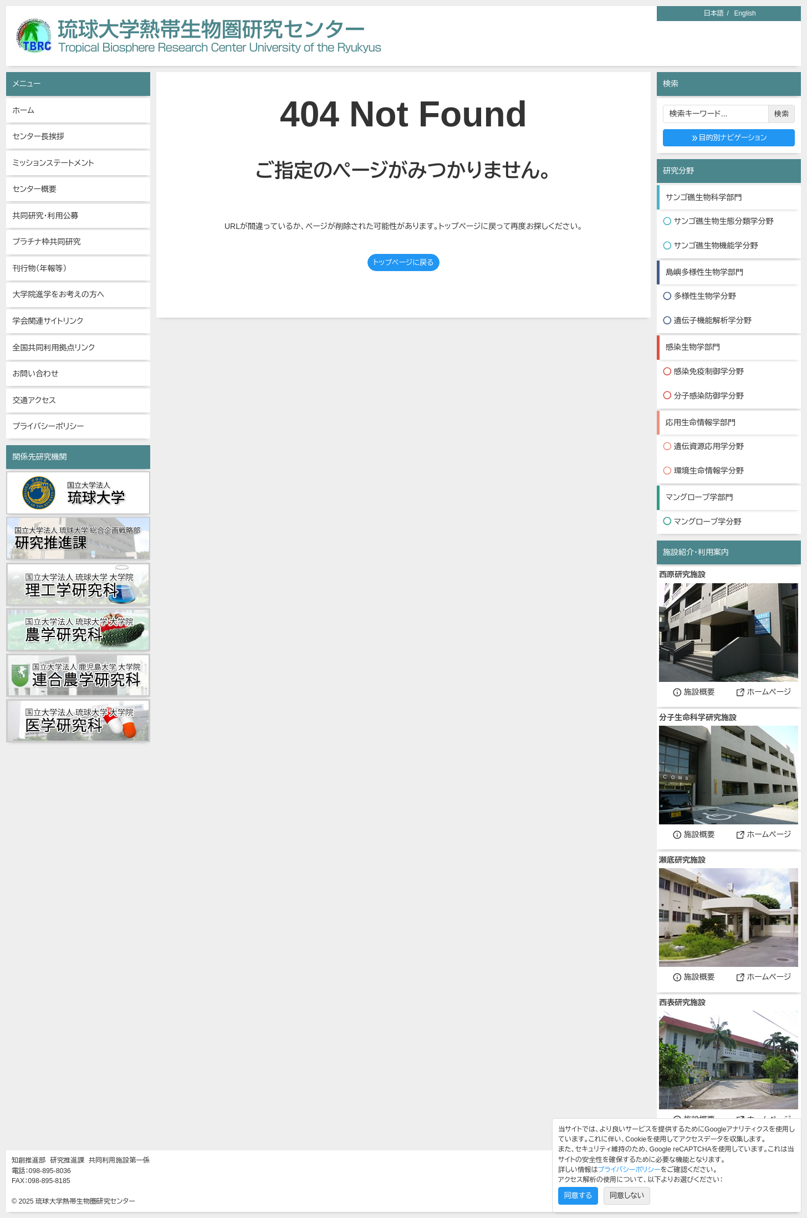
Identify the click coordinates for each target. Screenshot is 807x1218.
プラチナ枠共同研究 (46, 241)
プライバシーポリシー (48, 426)
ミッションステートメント (53, 163)
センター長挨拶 (38, 136)
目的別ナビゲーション (729, 138)
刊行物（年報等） (39, 268)
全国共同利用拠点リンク (53, 347)
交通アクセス (34, 400)
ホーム (23, 110)
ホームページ (763, 692)
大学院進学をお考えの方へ (58, 294)
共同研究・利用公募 (45, 215)
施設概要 (694, 692)
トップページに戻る (403, 262)
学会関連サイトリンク (47, 321)
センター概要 (34, 189)
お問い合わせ (35, 373)
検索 (781, 114)
